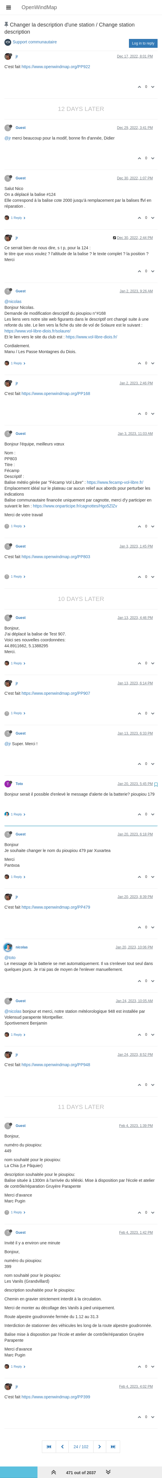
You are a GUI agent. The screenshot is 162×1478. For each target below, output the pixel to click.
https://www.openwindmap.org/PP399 (56, 1397)
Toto (19, 784)
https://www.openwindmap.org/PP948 (56, 1064)
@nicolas (13, 301)
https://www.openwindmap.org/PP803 (56, 556)
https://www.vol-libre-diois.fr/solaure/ (37, 331)
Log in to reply (143, 43)
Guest (21, 128)
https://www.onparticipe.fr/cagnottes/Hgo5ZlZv (75, 506)
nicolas (22, 947)
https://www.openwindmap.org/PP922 (56, 66)
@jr (7, 138)
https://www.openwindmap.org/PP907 (56, 693)
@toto (10, 957)
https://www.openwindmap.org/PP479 (56, 907)
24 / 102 (81, 1446)
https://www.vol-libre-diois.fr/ (91, 337)
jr (17, 56)
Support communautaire (35, 42)
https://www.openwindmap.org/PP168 (56, 393)
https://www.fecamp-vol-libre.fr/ (115, 482)
